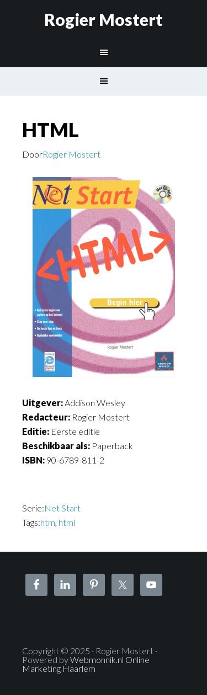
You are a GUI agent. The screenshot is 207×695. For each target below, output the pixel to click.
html (67, 522)
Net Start (62, 508)
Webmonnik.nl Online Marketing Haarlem (86, 664)
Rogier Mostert (103, 19)
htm (47, 522)
